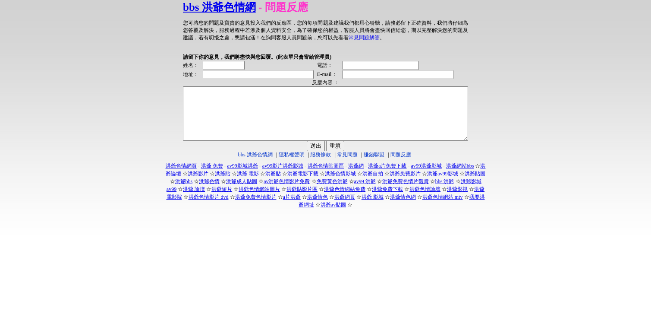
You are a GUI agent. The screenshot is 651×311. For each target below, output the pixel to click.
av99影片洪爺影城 (282, 176)
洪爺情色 (317, 207)
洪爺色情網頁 (181, 176)
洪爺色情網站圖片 (259, 200)
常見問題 (347, 165)
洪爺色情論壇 (424, 200)
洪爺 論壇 (194, 200)
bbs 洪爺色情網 (202, 7)
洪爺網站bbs (460, 176)
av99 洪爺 (365, 192)
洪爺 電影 (248, 184)
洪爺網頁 (344, 207)
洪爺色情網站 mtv (442, 207)
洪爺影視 (457, 200)
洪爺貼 (222, 184)
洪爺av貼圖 (333, 215)
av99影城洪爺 (242, 176)
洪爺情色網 (403, 207)
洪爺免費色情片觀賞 (405, 192)
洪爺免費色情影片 (256, 207)
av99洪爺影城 (426, 176)
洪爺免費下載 (387, 200)
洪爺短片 (221, 200)
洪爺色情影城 (340, 184)
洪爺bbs (184, 192)
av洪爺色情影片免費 (287, 192)
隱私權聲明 (292, 165)
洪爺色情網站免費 (344, 200)
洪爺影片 (198, 184)
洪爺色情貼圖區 (326, 176)
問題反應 (400, 165)
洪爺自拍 (372, 184)
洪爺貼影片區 (302, 200)
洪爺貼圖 (475, 184)
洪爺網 (356, 176)
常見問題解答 (289, 38)
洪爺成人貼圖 (241, 192)
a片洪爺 (292, 207)
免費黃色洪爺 (332, 192)
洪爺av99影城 (442, 184)
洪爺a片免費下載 (387, 176)
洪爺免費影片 (405, 184)
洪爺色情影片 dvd (209, 207)
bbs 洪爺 (444, 192)
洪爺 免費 (212, 176)
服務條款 (320, 165)
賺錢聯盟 (374, 165)
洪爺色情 (209, 192)
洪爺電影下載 (302, 184)
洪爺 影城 (373, 207)
